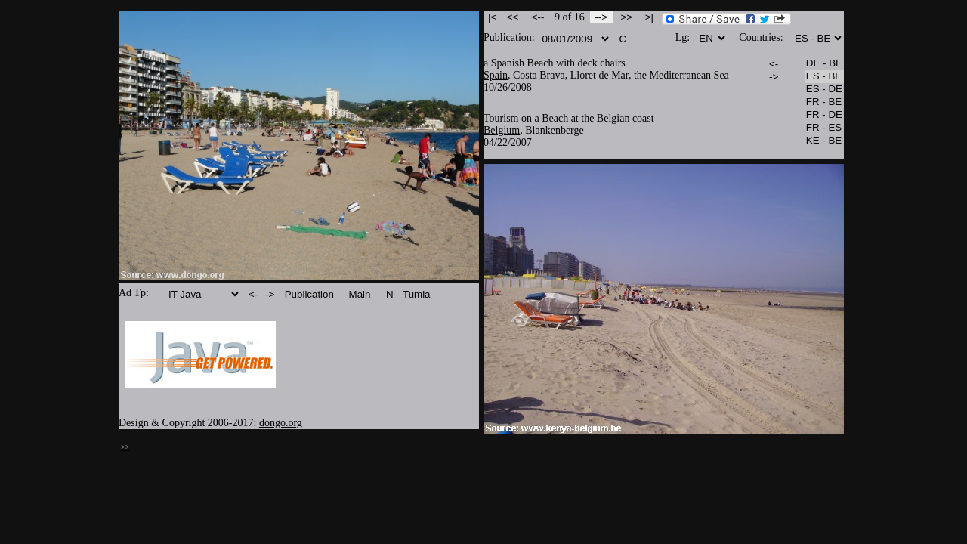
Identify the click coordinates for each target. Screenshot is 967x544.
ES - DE (824, 89)
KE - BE (824, 140)
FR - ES (824, 128)
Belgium (502, 130)
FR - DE (824, 115)
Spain (496, 75)
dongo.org (280, 422)
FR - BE (824, 102)
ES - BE (824, 76)
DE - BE (824, 63)
